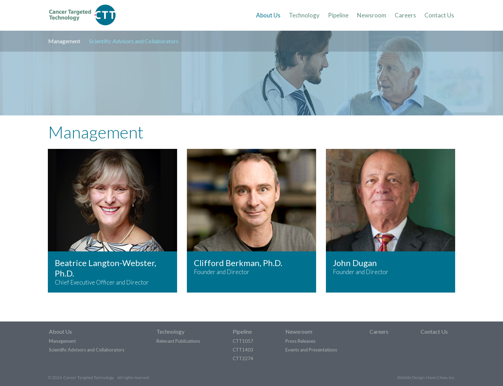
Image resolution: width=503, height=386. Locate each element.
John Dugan (355, 263)
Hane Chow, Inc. (440, 377)
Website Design (410, 377)
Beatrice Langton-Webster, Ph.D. (105, 268)
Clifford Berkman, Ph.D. (238, 263)
